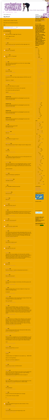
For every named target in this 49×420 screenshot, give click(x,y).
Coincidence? (39, 81)
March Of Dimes (38, 157)
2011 (37, 53)
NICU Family (38, 162)
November (39, 102)
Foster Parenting (38, 142)
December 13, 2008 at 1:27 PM (10, 349)
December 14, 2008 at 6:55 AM (10, 376)
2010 (37, 54)
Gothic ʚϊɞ (7, 346)
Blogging (37, 125)
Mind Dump (38, 160)
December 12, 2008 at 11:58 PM (10, 293)
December (39, 58)
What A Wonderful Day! (41, 68)
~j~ (6, 185)
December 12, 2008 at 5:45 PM (10, 146)
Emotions (37, 136)
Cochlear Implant (38, 131)
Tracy (6, 124)
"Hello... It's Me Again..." (9, 179)
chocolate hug (8, 131)
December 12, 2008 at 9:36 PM (10, 265)
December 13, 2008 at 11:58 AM (10, 343)
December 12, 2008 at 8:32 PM (10, 221)
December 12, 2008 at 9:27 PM (10, 259)
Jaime (6, 280)
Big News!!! (39, 85)
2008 (37, 57)
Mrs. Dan (7, 198)
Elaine (6, 61)
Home (3, 12)
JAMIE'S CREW (8, 143)
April (38, 112)
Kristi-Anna (7, 162)
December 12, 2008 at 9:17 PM (10, 249)
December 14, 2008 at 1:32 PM (10, 383)
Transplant (37, 180)
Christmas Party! (39, 93)
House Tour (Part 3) (40, 95)
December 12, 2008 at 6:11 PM (10, 181)
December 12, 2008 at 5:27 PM (10, 140)
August (38, 106)
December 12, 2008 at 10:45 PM (10, 277)
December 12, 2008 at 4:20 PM (10, 128)
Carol (6, 149)
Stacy (6, 364)
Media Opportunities (39, 158)
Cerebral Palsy (38, 128)
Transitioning (38, 179)
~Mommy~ (7, 296)
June (38, 109)
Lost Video (38, 154)
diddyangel (7, 370)
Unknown (7, 48)
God (37, 147)
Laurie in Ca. (7, 335)
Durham (37, 135)
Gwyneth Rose (15, 28)
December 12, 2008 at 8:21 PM (10, 215)
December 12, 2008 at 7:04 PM (10, 194)
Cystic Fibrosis (37, 187)
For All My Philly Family (41, 78)
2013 (37, 50)
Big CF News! (39, 74)
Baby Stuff (38, 124)
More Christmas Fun (40, 62)
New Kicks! (39, 66)
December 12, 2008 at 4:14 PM (10, 100)
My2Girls (7, 352)
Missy (6, 328)
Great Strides (38, 148)
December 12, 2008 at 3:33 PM (10, 58)
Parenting (37, 164)
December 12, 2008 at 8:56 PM (10, 237)
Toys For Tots (39, 75)
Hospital (37, 153)
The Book (15, 12)
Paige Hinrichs (8, 75)
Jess (6, 386)
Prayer (37, 168)
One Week (38, 79)
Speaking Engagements (39, 175)
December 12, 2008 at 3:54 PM (10, 66)
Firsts (37, 141)
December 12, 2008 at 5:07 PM (10, 134)
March (38, 113)
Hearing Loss (38, 151)
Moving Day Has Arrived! (41, 65)
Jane (6, 224)
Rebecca (7, 262)
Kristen (7, 173)
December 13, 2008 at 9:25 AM (10, 332)
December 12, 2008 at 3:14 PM (10, 51)
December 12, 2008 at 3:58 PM (10, 72)
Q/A (37, 171)
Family (37, 140)
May (38, 111)
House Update (39, 99)
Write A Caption (39, 92)
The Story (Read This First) (9, 12)
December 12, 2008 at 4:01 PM (10, 93)
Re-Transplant (38, 173)
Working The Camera (40, 88)
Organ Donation (38, 163)
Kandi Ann (7, 409)
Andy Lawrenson (8, 192)
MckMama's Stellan (40, 61)
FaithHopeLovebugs (39, 138)
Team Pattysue (38, 176)
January (38, 116)
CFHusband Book (39, 130)
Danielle (7, 69)
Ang (6, 42)
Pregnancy (37, 169)
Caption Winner (39, 89)
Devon (7, 84)
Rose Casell (7, 268)
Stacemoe (7, 379)
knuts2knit (7, 54)
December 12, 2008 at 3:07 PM (10, 39)
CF (36, 129)
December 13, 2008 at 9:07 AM (10, 302)
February (38, 115)
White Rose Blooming (39, 184)
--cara (6, 230)
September (39, 105)
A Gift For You (39, 96)
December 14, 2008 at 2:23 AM (10, 367)
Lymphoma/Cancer (38, 190)
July (38, 108)
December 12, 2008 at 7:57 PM (10, 206)
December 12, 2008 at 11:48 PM (10, 284)
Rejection (37, 174)
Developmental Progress (9, 28)
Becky (6, 240)
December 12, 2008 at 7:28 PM (10, 200)
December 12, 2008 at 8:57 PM (10, 243)
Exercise (37, 137)
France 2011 (38, 143)
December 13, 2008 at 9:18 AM (10, 325)
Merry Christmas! (40, 69)
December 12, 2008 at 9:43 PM (10, 271)
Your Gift (38, 100)
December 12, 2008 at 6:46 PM (10, 188)
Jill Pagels (7, 252)
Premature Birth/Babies (39, 189)
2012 (37, 51)
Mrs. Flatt (7, 274)
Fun (36, 146)
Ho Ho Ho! (39, 86)
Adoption (37, 123)
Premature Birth (38, 170)
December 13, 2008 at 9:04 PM (10, 361)
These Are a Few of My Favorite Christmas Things (41, 72)
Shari (6, 137)
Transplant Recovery (39, 181)
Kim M (7, 305)
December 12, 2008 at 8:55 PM (10, 227)
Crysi (6, 287)
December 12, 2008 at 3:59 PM (10, 81)
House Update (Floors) (40, 82)
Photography (38, 165)
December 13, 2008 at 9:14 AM (10, 314)
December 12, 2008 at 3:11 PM (10, 45)
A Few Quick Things (40, 91)
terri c (7, 402)
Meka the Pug (38, 159)
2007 (37, 118)
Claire (6, 392)
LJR (6, 155)
